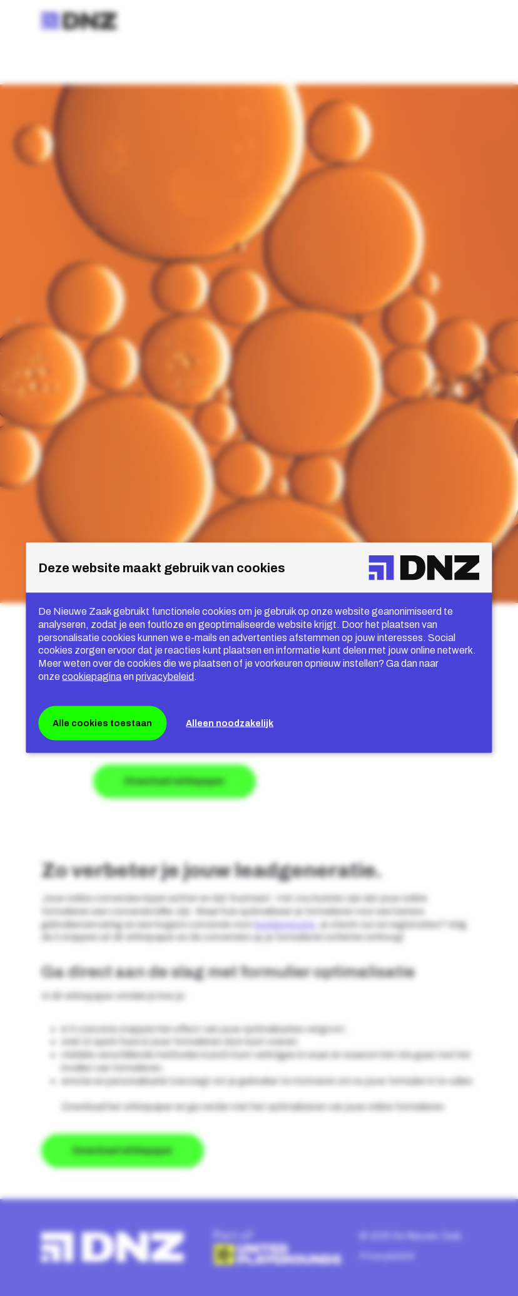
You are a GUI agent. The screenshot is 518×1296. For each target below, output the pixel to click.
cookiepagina (91, 676)
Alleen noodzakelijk (229, 723)
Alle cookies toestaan (102, 723)
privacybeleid (165, 676)
